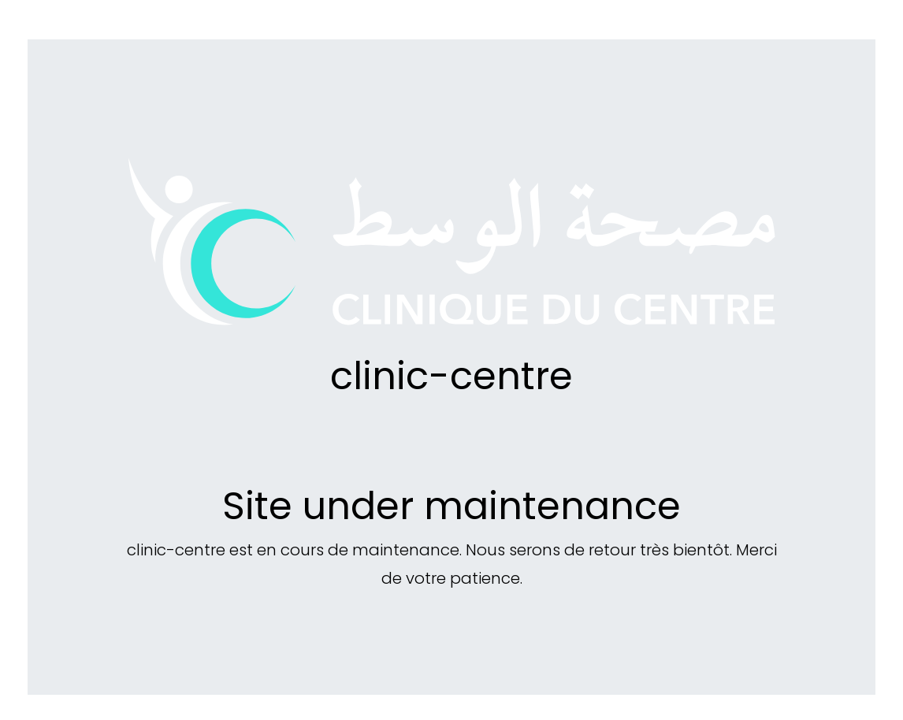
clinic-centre (451, 376)
